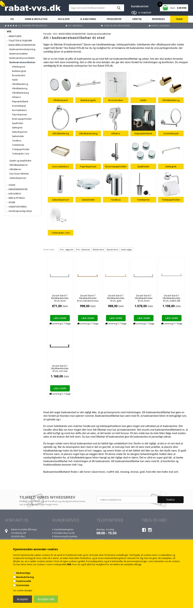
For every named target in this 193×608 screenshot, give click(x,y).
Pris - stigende (66, 249)
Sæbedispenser (19, 131)
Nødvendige (23, 572)
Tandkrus (16, 140)
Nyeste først (112, 249)
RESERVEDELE (158, 19)
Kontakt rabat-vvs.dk (64, 532)
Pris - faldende (83, 249)
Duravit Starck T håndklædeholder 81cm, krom (144, 298)
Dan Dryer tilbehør (19, 173)
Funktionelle (23, 581)
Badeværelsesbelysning (22, 49)
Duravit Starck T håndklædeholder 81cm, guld (116, 298)
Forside (47, 33)
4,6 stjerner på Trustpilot (32, 25)
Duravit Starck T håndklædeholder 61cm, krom (60, 298)
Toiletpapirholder (21, 149)
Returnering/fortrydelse (65, 536)
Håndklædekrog (20, 84)
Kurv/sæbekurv (19, 110)
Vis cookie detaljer (22, 590)
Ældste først (98, 249)
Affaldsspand (18, 66)
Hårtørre (16, 97)
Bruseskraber (18, 75)
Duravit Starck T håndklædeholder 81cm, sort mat (60, 368)
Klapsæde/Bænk (20, 101)
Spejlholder (17, 123)
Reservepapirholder (22, 118)
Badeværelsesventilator (22, 57)
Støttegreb (17, 127)
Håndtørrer (15, 169)
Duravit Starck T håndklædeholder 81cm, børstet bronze (88, 298)
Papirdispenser (19, 114)
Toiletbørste (18, 144)
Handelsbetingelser (64, 529)
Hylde (15, 79)
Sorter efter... (49, 249)
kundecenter (140, 6)
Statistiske (22, 585)
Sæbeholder (18, 136)
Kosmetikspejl (19, 105)
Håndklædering (19, 88)
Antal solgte (126, 249)
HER (69, 564)
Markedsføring (25, 577)
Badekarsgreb (19, 71)
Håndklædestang (20, 92)
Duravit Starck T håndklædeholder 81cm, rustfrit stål (171, 298)
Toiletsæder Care (20, 153)
